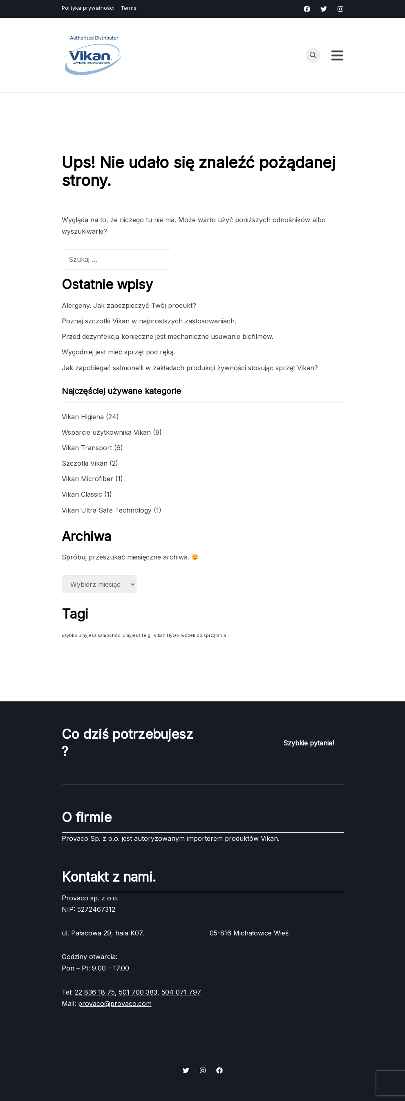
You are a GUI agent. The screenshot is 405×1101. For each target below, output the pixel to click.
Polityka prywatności (88, 7)
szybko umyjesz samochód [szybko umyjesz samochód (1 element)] (91, 635)
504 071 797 (181, 992)
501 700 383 (138, 992)
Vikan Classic (82, 494)
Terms (128, 7)
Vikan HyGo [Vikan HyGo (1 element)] (166, 635)
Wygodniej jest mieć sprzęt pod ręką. (118, 352)
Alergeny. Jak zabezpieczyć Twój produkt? (129, 305)
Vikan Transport (87, 448)
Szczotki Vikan (84, 463)
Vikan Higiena (83, 417)
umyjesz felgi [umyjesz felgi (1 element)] (137, 635)
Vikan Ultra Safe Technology (107, 510)
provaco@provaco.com (115, 1003)
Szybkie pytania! (308, 743)
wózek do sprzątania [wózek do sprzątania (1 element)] (203, 635)
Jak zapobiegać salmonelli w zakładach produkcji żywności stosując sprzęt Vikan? (190, 368)
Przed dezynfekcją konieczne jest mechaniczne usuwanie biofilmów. (167, 336)
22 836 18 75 (95, 992)
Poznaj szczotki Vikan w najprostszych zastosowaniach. (149, 321)
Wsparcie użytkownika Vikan (106, 432)
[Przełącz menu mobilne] (337, 55)
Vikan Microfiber (87, 479)
